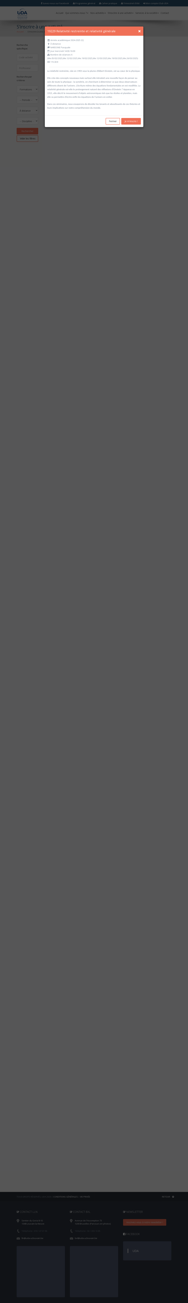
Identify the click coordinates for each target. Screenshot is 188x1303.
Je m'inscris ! (131, 121)
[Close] (139, 31)
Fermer (113, 121)
